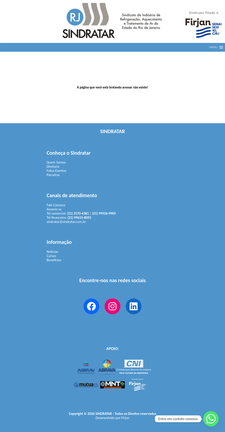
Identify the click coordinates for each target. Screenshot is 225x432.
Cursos (51, 256)
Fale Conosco (56, 205)
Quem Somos (56, 162)
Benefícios (54, 260)
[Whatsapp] (211, 418)
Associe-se (54, 209)
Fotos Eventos (56, 171)
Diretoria (53, 166)
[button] (213, 47)
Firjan (125, 418)
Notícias (52, 252)
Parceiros (53, 175)
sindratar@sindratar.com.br (66, 222)
